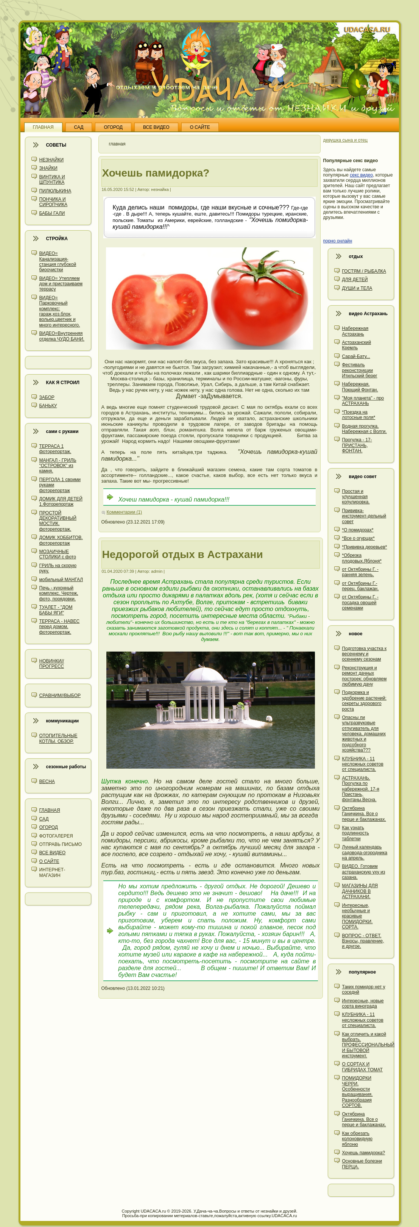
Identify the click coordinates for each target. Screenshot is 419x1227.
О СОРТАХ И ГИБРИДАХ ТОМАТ (362, 1066)
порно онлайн (337, 241)
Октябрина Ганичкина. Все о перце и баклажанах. (364, 814)
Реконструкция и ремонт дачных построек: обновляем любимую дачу (364, 676)
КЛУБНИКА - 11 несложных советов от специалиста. (362, 764)
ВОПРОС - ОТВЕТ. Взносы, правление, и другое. (363, 941)
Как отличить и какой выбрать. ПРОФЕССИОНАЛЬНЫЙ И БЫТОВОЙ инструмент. (368, 1045)
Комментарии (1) (124, 512)
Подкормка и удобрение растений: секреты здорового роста (364, 700)
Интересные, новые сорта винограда (363, 1003)
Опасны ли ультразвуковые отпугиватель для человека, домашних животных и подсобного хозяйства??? (364, 734)
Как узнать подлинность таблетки (355, 833)
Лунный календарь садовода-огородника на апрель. (365, 852)
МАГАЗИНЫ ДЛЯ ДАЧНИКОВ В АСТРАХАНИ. (360, 891)
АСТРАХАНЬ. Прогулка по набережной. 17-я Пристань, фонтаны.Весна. (360, 789)
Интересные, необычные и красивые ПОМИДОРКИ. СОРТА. (357, 916)
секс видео (361, 175)
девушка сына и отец (345, 140)
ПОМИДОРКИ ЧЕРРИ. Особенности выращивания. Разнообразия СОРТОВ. (357, 1091)
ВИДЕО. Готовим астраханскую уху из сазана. (363, 872)
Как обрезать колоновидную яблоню (357, 1139)
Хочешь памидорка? (363, 1152)
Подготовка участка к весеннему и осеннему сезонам (364, 654)
